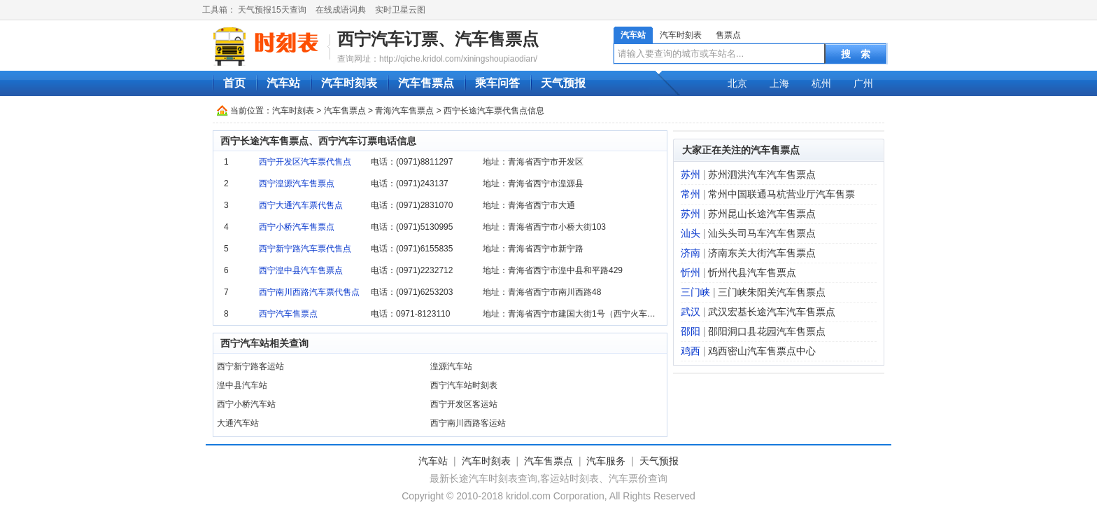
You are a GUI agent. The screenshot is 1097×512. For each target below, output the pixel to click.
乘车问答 (497, 83)
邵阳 (690, 331)
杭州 (821, 83)
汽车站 (633, 35)
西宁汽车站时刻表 (463, 385)
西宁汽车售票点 (288, 314)
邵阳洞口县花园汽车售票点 (767, 331)
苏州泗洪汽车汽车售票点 (762, 174)
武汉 (690, 311)
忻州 (690, 272)
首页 (234, 83)
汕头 (690, 233)
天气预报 (563, 83)
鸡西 (690, 351)
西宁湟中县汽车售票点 (301, 270)
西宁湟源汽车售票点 (296, 183)
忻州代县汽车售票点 (752, 272)
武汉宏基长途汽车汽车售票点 (771, 311)
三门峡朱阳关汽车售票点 (772, 292)
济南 (690, 252)
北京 (737, 83)
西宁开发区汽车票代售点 (305, 162)
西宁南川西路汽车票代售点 (309, 292)
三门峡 (695, 292)
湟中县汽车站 (242, 385)
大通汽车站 (238, 423)
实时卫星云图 (400, 10)
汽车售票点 (426, 83)
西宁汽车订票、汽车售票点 (438, 38)
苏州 (690, 174)
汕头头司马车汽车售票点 (762, 233)
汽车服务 (605, 460)
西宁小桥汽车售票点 (296, 227)
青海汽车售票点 (404, 111)
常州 (690, 194)
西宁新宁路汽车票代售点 (305, 249)
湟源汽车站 (451, 366)
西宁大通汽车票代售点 (301, 205)
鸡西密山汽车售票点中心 (762, 351)
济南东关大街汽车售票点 (762, 252)
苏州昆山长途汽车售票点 (762, 213)
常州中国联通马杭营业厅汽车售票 (781, 194)
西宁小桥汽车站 (246, 404)
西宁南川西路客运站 (468, 423)
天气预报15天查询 (272, 10)
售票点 (728, 35)
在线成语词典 (341, 10)
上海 (779, 83)
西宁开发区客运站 (463, 404)
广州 (863, 83)
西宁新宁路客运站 (250, 366)
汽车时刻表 (681, 35)
